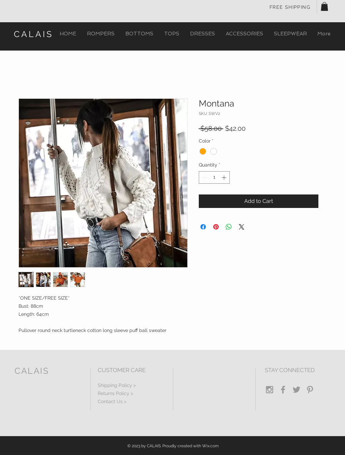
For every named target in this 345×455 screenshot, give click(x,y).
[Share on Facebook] (203, 227)
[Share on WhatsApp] (229, 227)
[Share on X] (242, 227)
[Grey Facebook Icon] (283, 390)
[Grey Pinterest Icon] (310, 390)
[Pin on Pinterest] (216, 227)
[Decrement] (204, 177)
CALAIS (33, 34)
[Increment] (224, 177)
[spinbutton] (214, 177)
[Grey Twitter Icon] (296, 390)
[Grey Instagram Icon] (269, 390)
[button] (324, 6)
